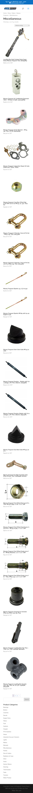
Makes (13, 13)
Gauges (5, 729)
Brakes (5, 710)
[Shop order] (22, 25)
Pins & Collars (7, 753)
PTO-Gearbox (7, 731)
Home (5, 13)
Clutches (5, 712)
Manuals (5, 745)
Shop (9, 13)
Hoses (5, 734)
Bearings (5, 707)
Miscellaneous (7, 748)
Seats (5, 761)
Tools (4, 772)
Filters (5, 721)
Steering (5, 767)
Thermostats (7, 769)
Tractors (5, 775)
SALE (4, 759)
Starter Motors (7, 764)
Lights (5, 740)
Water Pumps (7, 777)
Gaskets (5, 726)
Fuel (4, 723)
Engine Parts (7, 718)
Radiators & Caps (8, 756)
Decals (5, 715)
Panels (5, 750)
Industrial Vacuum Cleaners (11, 737)
